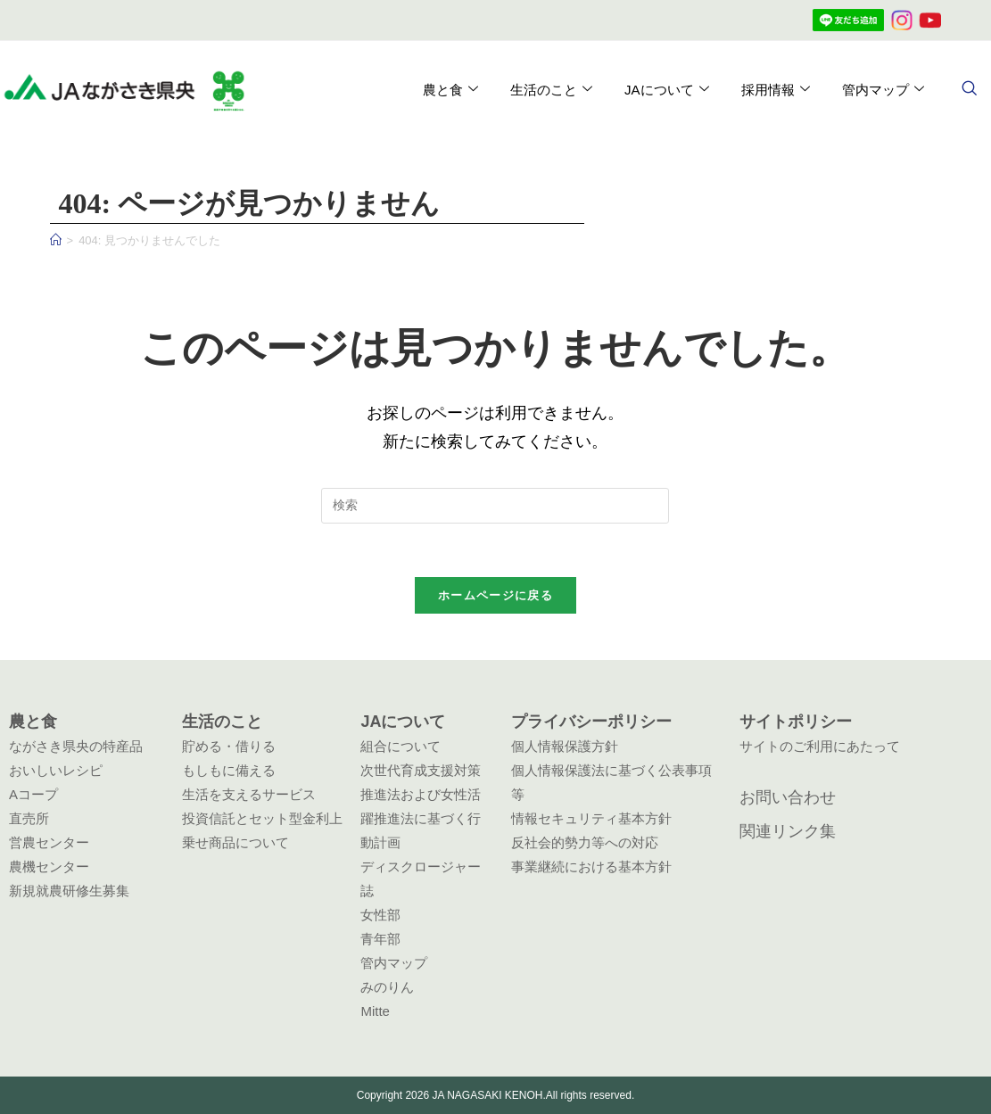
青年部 (380, 938)
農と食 (449, 90)
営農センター (49, 842)
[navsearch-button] (969, 90)
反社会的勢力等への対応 (584, 842)
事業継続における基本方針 (591, 866)
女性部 (380, 914)
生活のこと (550, 90)
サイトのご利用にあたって (819, 746)
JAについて (666, 90)
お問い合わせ (787, 797)
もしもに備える (229, 770)
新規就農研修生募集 (69, 890)
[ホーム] (56, 240)
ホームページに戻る (495, 596)
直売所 (29, 818)
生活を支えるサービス (249, 794)
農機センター (49, 866)
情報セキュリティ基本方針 (591, 818)
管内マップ (882, 90)
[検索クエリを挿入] (495, 506)
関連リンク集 (787, 831)
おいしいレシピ (56, 770)
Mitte (375, 1011)
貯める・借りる (229, 746)
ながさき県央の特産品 (76, 746)
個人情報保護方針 (564, 746)
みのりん (387, 986)
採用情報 (774, 90)
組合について (400, 746)
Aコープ (33, 794)
